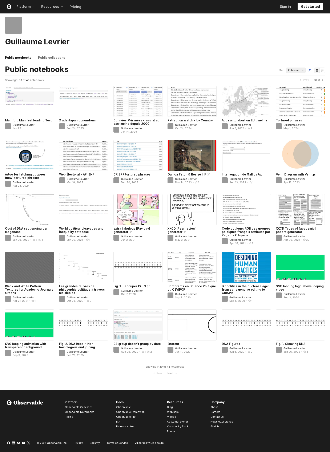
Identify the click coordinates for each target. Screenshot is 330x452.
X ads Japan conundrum (77, 120)
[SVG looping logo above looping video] (300, 267)
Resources (52, 6)
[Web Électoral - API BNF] (83, 155)
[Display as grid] (316, 70)
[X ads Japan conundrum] (83, 101)
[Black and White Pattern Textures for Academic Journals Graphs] (29, 267)
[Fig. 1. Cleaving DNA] (300, 324)
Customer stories (178, 421)
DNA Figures (231, 344)
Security (95, 442)
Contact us (217, 416)
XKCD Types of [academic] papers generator (296, 230)
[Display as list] (322, 70)
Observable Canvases (79, 407)
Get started (310, 6)
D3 (118, 421)
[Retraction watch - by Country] (192, 101)
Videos (171, 416)
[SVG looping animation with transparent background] (29, 324)
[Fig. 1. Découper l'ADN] (137, 267)
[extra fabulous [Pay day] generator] (137, 209)
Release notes (125, 426)
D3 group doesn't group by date (137, 344)
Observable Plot (126, 416)
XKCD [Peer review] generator (182, 230)
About (214, 407)
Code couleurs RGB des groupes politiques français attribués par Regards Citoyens (246, 232)
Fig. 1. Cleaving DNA (290, 344)
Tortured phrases (289, 120)
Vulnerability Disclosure (149, 442)
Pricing (75, 7)
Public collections (51, 57)
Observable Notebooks (79, 411)
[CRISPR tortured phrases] (137, 155)
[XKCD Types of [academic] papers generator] (300, 209)
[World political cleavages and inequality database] (83, 209)
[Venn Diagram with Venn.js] (300, 155)
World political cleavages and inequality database (81, 230)
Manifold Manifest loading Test (28, 120)
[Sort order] (309, 70)
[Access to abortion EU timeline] (246, 101)
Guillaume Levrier (24, 124)
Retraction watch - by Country (190, 120)
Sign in (285, 6)
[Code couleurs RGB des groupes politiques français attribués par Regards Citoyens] (246, 209)
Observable (123, 407)
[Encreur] (192, 324)
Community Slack (178, 426)
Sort (282, 70)
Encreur (173, 344)
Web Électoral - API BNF (76, 174)
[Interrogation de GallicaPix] (246, 155)
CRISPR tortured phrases (131, 174)
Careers (215, 411)
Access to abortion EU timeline (244, 120)
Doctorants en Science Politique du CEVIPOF (192, 287)
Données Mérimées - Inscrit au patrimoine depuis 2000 (136, 121)
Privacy (78, 442)
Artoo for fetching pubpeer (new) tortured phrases (25, 176)
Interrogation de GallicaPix (242, 174)
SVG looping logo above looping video (300, 287)
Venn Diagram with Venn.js (296, 174)
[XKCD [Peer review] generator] (192, 209)
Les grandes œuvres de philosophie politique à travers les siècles (82, 289)
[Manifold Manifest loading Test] (29, 101)
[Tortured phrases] (300, 101)
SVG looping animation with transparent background (25, 345)
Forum (171, 431)
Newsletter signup (221, 421)
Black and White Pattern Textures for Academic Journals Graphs (29, 289)
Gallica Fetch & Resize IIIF (187, 174)
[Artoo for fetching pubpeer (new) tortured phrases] (29, 155)
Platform (25, 6)
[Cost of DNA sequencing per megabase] (29, 209)
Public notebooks (18, 57)
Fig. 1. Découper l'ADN (129, 286)
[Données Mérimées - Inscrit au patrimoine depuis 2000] (137, 101)
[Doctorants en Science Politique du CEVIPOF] (192, 267)
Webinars (173, 411)
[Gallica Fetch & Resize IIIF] (192, 155)
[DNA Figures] (246, 324)
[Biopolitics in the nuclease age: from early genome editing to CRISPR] (246, 267)
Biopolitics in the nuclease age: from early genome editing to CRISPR (245, 289)
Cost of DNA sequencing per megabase (26, 230)
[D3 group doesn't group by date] (137, 324)
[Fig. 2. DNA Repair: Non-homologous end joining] (83, 324)
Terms (117, 442)
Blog (170, 407)
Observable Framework (130, 411)
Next (319, 80)
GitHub (214, 426)
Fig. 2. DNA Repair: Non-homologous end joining (77, 345)
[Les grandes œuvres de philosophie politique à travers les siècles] (83, 267)
